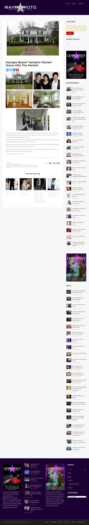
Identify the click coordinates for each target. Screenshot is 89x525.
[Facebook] (7, 69)
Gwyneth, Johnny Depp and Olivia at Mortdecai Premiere (78, 243)
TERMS (73, 522)
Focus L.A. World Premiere (79, 181)
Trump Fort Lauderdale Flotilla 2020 (36, 479)
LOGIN (68, 3)
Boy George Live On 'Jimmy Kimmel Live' (77, 367)
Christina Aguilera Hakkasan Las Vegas (77, 134)
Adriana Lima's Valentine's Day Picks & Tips (79, 230)
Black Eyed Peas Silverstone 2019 (34, 501)
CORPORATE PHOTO (73, 484)
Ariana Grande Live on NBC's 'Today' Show (78, 333)
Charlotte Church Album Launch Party (78, 448)
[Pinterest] (17, 69)
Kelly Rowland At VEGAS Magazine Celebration (53, 195)
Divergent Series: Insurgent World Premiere (79, 175)
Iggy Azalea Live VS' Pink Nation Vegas (78, 326)
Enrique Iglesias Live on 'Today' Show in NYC (78, 425)
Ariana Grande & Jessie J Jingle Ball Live (78, 312)
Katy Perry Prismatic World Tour (77, 141)
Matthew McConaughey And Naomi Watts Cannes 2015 (79, 119)
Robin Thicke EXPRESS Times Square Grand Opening (78, 418)
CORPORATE (53, 522)
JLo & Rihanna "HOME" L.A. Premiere (78, 147)
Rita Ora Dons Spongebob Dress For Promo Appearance (79, 388)
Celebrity (33, 157)
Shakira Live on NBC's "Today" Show (78, 410)
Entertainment (44, 157)
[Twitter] (10, 69)
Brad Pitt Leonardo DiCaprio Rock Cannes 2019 (78, 89)
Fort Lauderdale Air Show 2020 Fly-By (35, 472)
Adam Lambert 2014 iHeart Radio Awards (77, 374)
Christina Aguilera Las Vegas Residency (78, 97)
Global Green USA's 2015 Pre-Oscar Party (78, 209)
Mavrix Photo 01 (23, 59)
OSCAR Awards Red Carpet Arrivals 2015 (77, 188)
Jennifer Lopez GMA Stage (79, 353)
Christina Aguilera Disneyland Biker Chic (78, 111)
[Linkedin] (14, 69)
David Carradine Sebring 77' (34, 465)
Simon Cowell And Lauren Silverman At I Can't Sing (79, 403)
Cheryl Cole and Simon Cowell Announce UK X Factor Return (78, 433)
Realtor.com (20, 154)
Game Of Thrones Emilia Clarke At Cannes (78, 104)
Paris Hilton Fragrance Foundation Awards (78, 127)
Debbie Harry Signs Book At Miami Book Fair (78, 291)
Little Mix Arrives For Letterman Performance (78, 441)
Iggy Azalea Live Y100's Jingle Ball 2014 (78, 319)
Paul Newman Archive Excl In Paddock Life (36, 486)
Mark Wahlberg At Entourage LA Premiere (78, 154)
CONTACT (80, 3)
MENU (74, 3)
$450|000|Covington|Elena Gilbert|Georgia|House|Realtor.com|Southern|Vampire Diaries (22, 166)
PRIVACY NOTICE (81, 522)
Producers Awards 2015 (78, 236)
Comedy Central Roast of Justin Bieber (78, 161)
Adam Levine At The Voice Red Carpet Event (79, 381)
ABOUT (70, 480)
